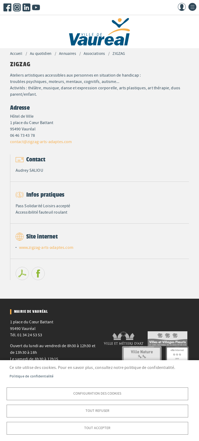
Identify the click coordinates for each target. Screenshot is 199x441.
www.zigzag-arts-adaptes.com (46, 247)
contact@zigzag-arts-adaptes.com (41, 141)
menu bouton (192, 7)
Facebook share (38, 273)
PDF (22, 273)
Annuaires (67, 53)
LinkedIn (26, 7)
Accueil (16, 53)
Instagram (17, 7)
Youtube (36, 7)
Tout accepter (97, 428)
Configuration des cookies (97, 393)
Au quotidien (40, 53)
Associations (94, 53)
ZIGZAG (118, 53)
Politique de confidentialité (32, 376)
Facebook (7, 7)
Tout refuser (97, 410)
